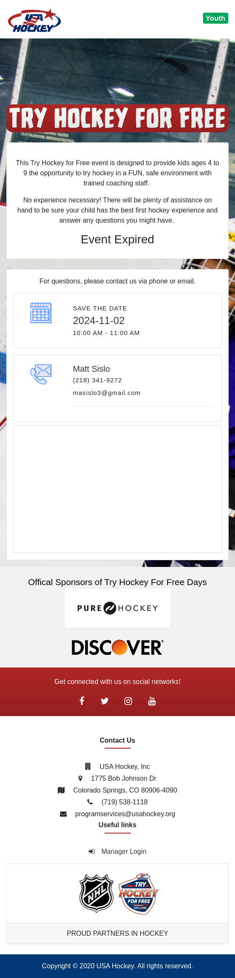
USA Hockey (115, 966)
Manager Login (117, 851)
